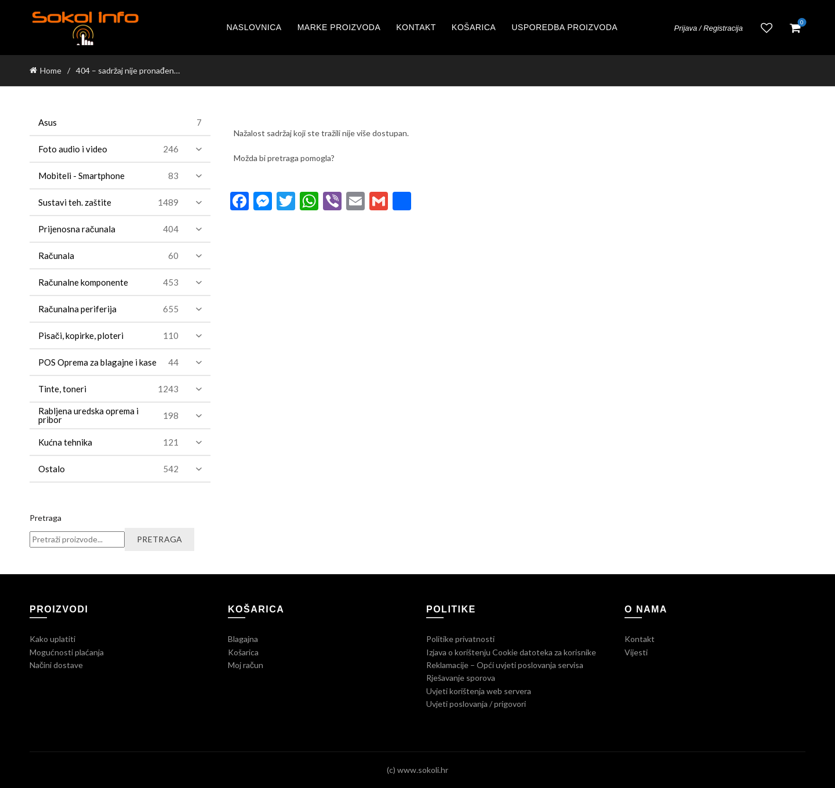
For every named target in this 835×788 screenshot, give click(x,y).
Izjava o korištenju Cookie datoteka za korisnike (511, 652)
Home (50, 70)
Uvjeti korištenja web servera (478, 691)
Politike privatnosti (460, 639)
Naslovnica (253, 27)
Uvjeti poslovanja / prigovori (476, 704)
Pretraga (45, 518)
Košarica (474, 27)
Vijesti (636, 652)
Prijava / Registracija (708, 28)
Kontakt (416, 27)
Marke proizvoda (339, 27)
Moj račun (245, 665)
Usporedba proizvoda (564, 27)
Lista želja (766, 28)
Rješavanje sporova (460, 678)
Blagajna (243, 639)
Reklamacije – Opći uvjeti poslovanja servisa (504, 665)
